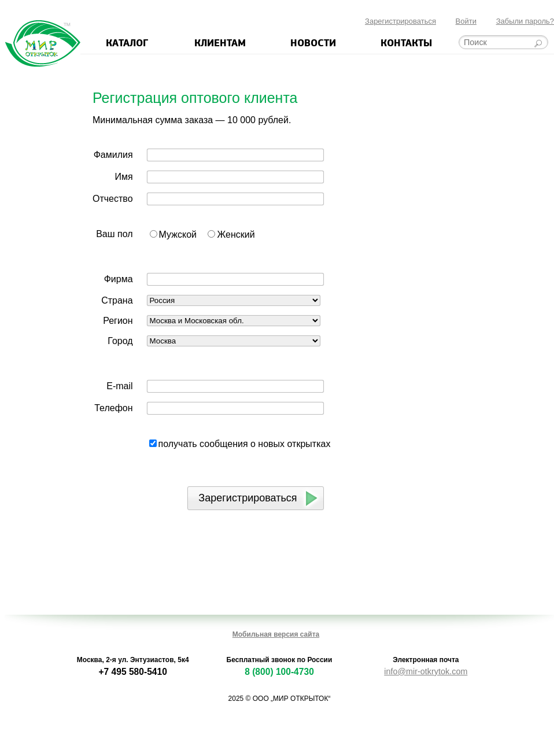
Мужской (178, 234)
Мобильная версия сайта (275, 634)
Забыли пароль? (525, 21)
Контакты (406, 42)
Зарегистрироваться (400, 21)
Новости (313, 42)
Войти (466, 21)
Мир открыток (42, 43)
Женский (235, 234)
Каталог (127, 42)
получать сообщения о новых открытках (244, 444)
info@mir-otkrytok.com (425, 671)
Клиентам (220, 42)
